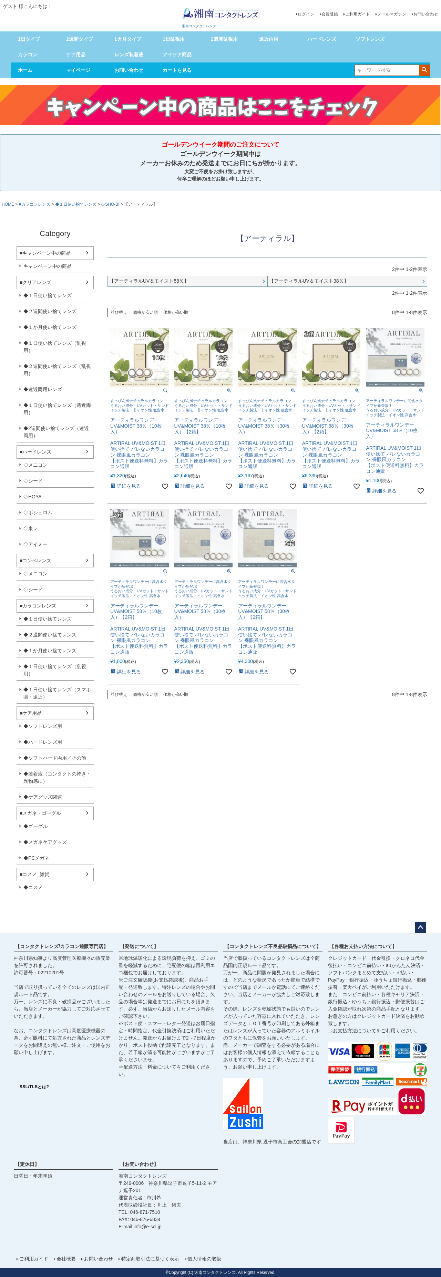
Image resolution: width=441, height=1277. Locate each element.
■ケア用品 (31, 713)
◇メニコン (35, 465)
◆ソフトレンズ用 (42, 726)
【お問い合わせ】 (139, 1164)
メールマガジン (391, 14)
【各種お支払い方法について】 (363, 946)
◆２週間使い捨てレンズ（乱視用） (57, 369)
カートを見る (177, 70)
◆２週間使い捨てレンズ (49, 311)
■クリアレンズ (35, 282)
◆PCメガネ (36, 858)
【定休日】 (27, 1164)
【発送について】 (139, 946)
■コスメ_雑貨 (34, 874)
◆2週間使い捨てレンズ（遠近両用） (56, 432)
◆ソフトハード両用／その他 (54, 758)
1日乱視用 (174, 39)
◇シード (33, 481)
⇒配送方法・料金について (147, 1067)
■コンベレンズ (35, 560)
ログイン (306, 14)
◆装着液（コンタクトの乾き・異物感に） (57, 777)
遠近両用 (268, 39)
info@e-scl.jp (148, 1226)
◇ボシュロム (37, 512)
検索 (424, 70)
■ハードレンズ (35, 452)
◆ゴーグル (35, 826)
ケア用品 (75, 54)
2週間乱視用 (224, 39)
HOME (8, 204)
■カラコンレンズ (34, 204)
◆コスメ (33, 887)
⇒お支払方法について (352, 1030)
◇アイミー (35, 544)
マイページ (78, 70)
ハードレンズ (321, 39)
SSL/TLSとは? (34, 1086)
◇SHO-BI (110, 204)
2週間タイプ (79, 39)
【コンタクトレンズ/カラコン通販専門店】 (61, 946)
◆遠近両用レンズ (42, 389)
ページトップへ (420, 927)
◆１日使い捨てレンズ (75, 204)
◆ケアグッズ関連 (42, 797)
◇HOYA (32, 496)
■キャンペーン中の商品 (45, 253)
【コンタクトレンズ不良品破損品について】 (273, 946)
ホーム (25, 70)
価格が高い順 (175, 312)
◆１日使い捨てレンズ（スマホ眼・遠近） (57, 693)
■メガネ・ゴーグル (40, 813)
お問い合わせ (425, 14)
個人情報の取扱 (204, 1258)
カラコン (27, 54)
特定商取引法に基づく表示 (150, 1258)
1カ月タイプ (127, 39)
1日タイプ (29, 39)
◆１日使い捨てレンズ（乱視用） (54, 346)
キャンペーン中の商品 (47, 266)
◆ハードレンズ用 (42, 742)
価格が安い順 (145, 312)
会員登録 (329, 14)
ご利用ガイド (357, 14)
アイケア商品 (177, 54)
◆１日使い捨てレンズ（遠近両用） (57, 408)
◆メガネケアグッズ (45, 842)
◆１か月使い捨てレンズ (49, 327)
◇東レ (30, 528)
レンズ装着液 (128, 54)
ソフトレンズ (370, 39)
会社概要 (66, 1258)
